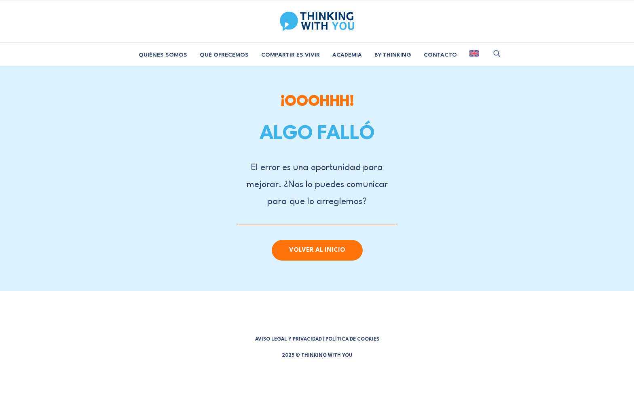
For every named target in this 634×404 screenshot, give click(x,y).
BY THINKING (392, 55)
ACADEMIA (347, 55)
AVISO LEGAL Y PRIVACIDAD (288, 339)
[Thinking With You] (317, 21)
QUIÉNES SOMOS (163, 55)
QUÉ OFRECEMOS (224, 55)
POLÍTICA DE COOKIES (352, 339)
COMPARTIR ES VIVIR (290, 55)
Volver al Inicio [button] (317, 250)
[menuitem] (162, 55)
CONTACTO (440, 55)
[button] (497, 53)
